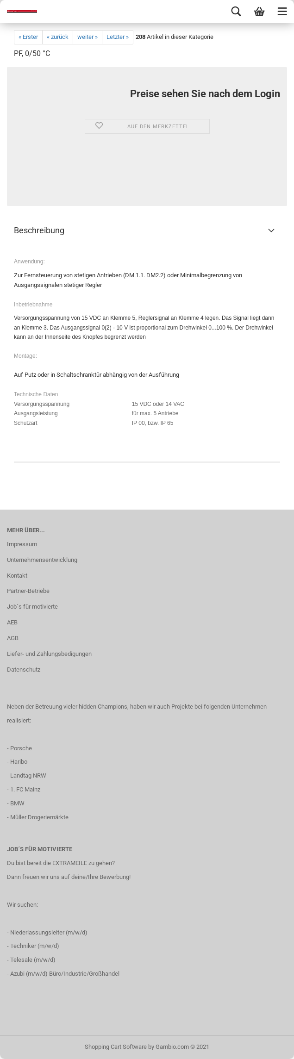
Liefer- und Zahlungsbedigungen (49, 653)
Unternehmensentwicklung (42, 559)
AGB (13, 638)
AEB (12, 622)
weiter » (87, 36)
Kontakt (17, 575)
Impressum (22, 544)
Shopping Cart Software (116, 1046)
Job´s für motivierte (32, 606)
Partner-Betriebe (28, 590)
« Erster (28, 36)
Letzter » (117, 36)
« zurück (58, 36)
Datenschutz (23, 669)
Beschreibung (39, 230)
